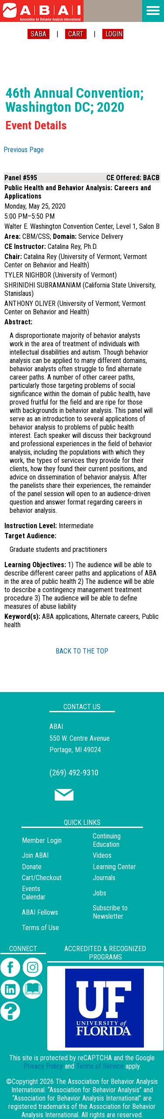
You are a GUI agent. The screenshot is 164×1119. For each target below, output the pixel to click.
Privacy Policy (43, 1066)
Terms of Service (100, 1066)
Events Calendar (33, 893)
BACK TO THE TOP (82, 651)
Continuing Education (107, 840)
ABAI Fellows (40, 912)
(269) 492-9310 (73, 772)
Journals (104, 878)
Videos (102, 855)
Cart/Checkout (42, 878)
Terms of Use (40, 928)
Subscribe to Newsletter (110, 912)
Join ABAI (35, 855)
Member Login (42, 840)
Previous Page (23, 150)
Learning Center (114, 867)
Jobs (99, 893)
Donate (32, 867)
